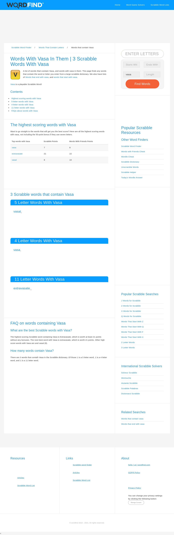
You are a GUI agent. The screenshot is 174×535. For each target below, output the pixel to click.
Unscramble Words (130, 167)
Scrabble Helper (128, 172)
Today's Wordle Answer (132, 177)
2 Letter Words (128, 342)
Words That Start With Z (132, 321)
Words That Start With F (132, 332)
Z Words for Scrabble (131, 306)
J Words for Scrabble (131, 301)
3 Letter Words (128, 347)
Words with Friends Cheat (133, 151)
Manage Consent (136, 502)
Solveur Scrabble (129, 373)
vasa (14, 147)
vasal (14, 160)
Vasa (12, 84)
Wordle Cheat (127, 157)
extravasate (17, 154)
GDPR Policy (134, 472)
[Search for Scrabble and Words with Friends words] (142, 53)
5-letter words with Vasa (22, 101)
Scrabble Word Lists (160, 5)
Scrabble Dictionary (130, 162)
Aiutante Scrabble (129, 383)
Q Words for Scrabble (131, 316)
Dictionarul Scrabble (130, 393)
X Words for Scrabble (131, 311)
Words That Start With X (132, 337)
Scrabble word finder (82, 465)
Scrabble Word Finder (131, 146)
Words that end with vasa (36, 77)
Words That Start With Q (132, 327)
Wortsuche (126, 378)
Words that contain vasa (132, 419)
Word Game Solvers (135, 5)
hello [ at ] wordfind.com (139, 465)
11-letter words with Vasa (22, 108)
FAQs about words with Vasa (24, 111)
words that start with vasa (65, 77)
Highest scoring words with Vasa (26, 98)
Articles (20, 478)
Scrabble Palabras (129, 388)
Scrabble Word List (26, 485)
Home (117, 5)
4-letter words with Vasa (22, 104)
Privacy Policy (134, 488)
